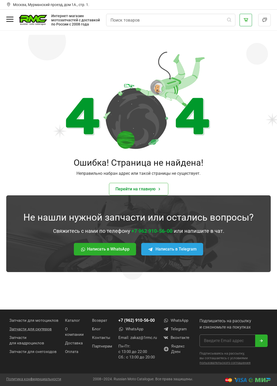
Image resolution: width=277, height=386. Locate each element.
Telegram (175, 329)
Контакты (101, 337)
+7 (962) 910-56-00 (136, 320)
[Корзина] (246, 20)
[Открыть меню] (10, 19)
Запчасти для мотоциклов (34, 320)
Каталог (72, 320)
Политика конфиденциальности (33, 379)
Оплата (71, 351)
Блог (96, 329)
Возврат (99, 320)
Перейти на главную (138, 189)
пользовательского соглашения (224, 363)
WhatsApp (130, 329)
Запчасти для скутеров (30, 329)
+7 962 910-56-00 (151, 231)
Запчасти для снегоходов (33, 351)
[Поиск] (229, 20)
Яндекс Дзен (174, 349)
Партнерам (102, 346)
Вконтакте (176, 337)
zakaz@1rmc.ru (143, 337)
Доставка (74, 343)
